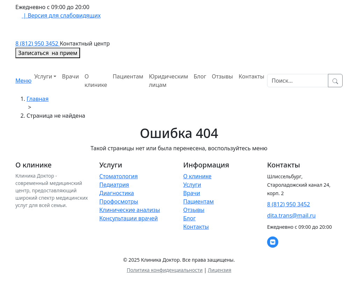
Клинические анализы (129, 210)
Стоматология (118, 176)
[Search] (297, 80)
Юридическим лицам (168, 81)
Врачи (70, 76)
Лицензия (219, 270)
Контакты (251, 76)
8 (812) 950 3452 (37, 43)
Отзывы (222, 76)
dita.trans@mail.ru (291, 215)
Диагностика (116, 193)
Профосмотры (118, 201)
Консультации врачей (128, 218)
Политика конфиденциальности (164, 270)
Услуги (43, 76)
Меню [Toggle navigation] (23, 80)
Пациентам (128, 76)
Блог (200, 76)
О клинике (96, 81)
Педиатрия (114, 184)
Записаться (47, 53)
